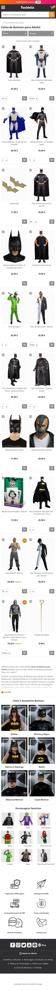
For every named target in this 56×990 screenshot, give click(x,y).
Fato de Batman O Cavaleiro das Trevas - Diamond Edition (14, 389)
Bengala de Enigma (42, 635)
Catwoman (28, 846)
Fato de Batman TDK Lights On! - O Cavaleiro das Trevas (41, 512)
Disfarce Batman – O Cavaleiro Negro (41, 143)
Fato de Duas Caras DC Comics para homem (41, 574)
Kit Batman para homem (41, 265)
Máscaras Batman (14, 799)
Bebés (42, 767)
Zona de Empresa (23, 967)
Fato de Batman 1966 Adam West (41, 81)
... (1, 23)
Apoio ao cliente (28, 953)
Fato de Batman (14, 80)
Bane (28, 864)
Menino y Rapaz (41, 734)
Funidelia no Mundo (12, 959)
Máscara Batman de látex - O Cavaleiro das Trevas (14, 266)
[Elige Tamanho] (5, 98)
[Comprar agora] (24, 98)
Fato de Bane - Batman (14, 573)
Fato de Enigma (14, 327)
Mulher (14, 734)
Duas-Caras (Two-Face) (46, 864)
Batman (10, 828)
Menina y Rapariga (14, 767)
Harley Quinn (46, 828)
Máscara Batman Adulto (14, 450)
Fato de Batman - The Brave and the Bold (14, 143)
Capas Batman (42, 799)
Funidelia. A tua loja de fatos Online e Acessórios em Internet (27, 7)
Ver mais (7, 692)
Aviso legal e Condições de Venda (38, 959)
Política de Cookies (40, 963)
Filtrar (5, 33)
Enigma (10, 864)
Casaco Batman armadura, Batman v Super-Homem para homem (14, 637)
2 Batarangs (14, 203)
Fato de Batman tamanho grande (41, 204)
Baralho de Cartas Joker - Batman (14, 511)
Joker (28, 828)
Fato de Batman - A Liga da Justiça (42, 389)
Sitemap (38, 967)
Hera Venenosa (45, 846)
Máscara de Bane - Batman (42, 450)
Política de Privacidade (19, 963)
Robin (10, 846)
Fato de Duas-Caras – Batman (41, 327)
